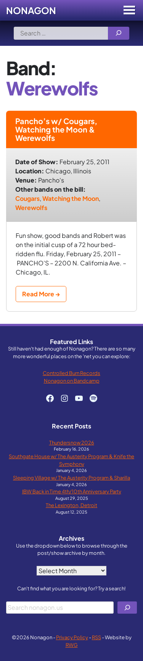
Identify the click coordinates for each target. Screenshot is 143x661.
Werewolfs (31, 208)
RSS (96, 637)
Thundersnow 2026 (71, 442)
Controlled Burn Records (71, 373)
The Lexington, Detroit (71, 505)
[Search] (118, 33)
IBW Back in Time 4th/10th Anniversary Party (71, 491)
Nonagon (31, 10)
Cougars (27, 198)
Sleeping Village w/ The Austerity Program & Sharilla (71, 477)
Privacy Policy (72, 637)
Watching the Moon (70, 198)
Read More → (41, 294)
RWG (72, 645)
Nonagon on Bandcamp (72, 380)
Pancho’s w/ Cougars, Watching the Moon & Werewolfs (56, 129)
